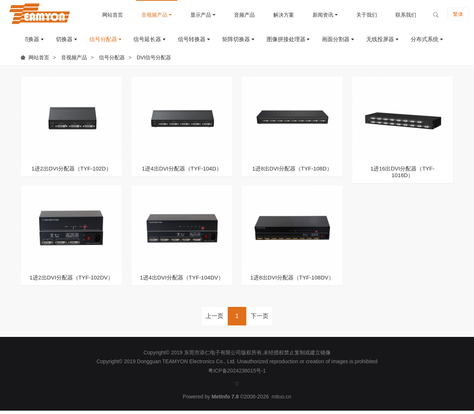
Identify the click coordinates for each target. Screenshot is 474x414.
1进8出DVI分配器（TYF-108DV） (292, 281)
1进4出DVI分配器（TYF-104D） (182, 172)
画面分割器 (333, 41)
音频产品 (237, 15)
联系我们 (398, 15)
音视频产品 (147, 15)
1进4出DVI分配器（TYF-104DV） (182, 281)
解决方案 (276, 15)
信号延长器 (139, 41)
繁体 (452, 15)
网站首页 (105, 15)
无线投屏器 (378, 41)
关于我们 (359, 15)
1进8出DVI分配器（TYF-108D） (292, 172)
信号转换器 (185, 41)
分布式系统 (424, 41)
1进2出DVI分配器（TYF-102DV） (71, 281)
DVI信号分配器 (154, 61)
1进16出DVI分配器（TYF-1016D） (402, 175)
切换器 (54, 41)
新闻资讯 (316, 15)
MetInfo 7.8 (224, 400)
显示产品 (193, 15)
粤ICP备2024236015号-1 (237, 374)
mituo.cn (281, 400)
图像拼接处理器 (281, 41)
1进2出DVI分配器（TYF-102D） (71, 172)
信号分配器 (94, 41)
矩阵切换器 (230, 41)
